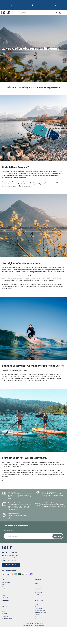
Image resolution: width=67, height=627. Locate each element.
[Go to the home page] (6, 7)
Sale (3, 589)
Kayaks (4, 579)
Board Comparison (40, 605)
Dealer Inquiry (38, 587)
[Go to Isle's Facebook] (3, 547)
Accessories (5, 585)
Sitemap (37, 613)
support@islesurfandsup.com (11, 552)
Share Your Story (39, 591)
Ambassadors (38, 582)
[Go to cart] (60, 7)
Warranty (4, 608)
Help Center (5, 601)
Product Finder (38, 603)
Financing (37, 609)
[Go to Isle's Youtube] (9, 547)
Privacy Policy (29, 617)
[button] (33, 43)
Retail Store (38, 589)
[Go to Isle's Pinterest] (13, 547)
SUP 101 (36, 601)
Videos (36, 611)
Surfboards (5, 583)
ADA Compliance (27, 620)
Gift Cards (5, 591)
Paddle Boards (6, 577)
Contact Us (11, 559)
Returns (4, 605)
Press (36, 585)
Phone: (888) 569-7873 (9, 555)
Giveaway (5, 610)
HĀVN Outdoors (39, 580)
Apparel (4, 587)
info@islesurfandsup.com (10, 550)
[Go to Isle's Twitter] (6, 547)
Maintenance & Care (40, 607)
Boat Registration (7, 613)
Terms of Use (38, 617)
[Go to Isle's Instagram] (16, 547)
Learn (36, 598)
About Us (37, 578)
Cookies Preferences (39, 620)
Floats (4, 581)
